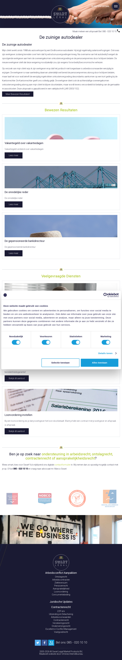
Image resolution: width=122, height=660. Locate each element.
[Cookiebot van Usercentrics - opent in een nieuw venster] (106, 295)
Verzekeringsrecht (61, 623)
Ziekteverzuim (61, 583)
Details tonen (105, 353)
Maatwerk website (48, 654)
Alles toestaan (99, 362)
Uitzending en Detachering (61, 614)
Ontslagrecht (61, 577)
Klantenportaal (100, 6)
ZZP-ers (61, 611)
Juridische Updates (61, 601)
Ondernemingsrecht (61, 626)
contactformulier (62, 465)
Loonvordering (61, 591)
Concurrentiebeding (61, 594)
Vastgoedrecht (61, 632)
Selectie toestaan (60, 362)
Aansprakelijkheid (61, 588)
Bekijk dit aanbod (17, 378)
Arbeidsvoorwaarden (61, 617)
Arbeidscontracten (61, 580)
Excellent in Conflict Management (61, 629)
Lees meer (13, 155)
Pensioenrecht (61, 585)
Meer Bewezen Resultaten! (18, 94)
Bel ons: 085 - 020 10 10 (71, 642)
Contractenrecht (61, 620)
